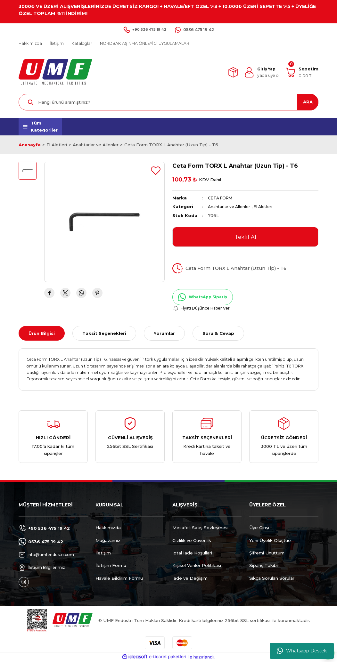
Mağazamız (107, 540)
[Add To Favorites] (156, 171)
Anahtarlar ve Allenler (231, 206)
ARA (308, 101)
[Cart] (301, 72)
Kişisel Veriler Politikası (196, 566)
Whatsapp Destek (302, 650)
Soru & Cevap (218, 333)
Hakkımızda (108, 528)
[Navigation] (40, 126)
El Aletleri (267, 206)
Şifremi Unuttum (266, 553)
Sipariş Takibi (263, 566)
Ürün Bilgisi (42, 333)
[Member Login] (262, 72)
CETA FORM (222, 197)
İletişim (103, 553)
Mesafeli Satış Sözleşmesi (200, 528)
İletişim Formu (110, 566)
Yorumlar (164, 333)
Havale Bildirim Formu (119, 578)
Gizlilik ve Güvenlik (191, 540)
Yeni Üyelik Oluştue (270, 540)
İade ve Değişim (190, 578)
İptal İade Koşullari (192, 553)
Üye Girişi (259, 528)
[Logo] (55, 72)
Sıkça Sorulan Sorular (271, 578)
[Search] (168, 102)
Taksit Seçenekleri (104, 333)
